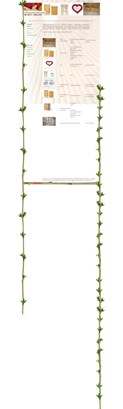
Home (78, 1)
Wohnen (29, 26)
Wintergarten (30, 28)
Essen (28, 30)
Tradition (29, 56)
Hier (73, 180)
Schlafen (29, 33)
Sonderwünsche (31, 54)
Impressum (90, 1)
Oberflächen (30, 49)
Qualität (29, 51)
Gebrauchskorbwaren (32, 35)
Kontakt (84, 1)
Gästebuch (29, 47)
